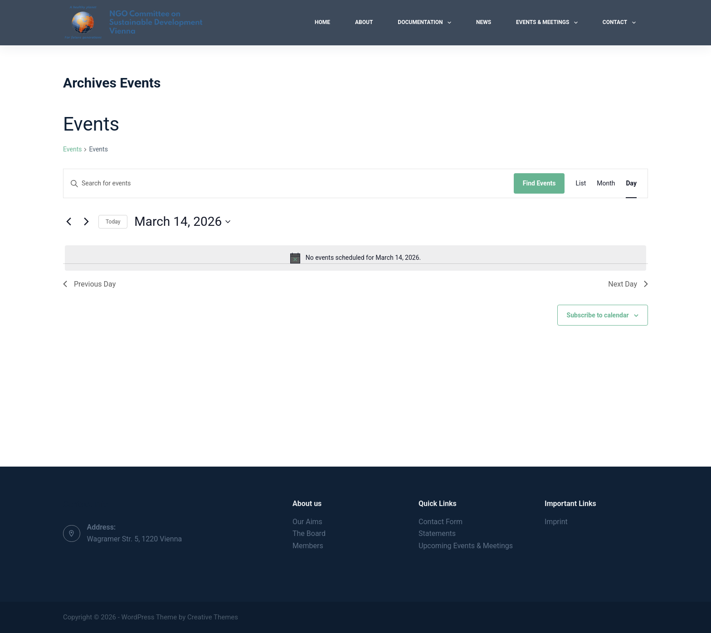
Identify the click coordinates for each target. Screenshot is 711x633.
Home (322, 22)
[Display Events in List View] (580, 183)
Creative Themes (212, 617)
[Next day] (86, 221)
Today (113, 222)
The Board (309, 533)
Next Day (628, 284)
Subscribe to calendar (598, 315)
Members (307, 545)
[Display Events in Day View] (631, 183)
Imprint (556, 521)
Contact (621, 22)
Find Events (539, 183)
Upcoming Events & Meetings (466, 545)
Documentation (426, 22)
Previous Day (89, 284)
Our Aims (307, 521)
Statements (437, 533)
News (483, 22)
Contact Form (441, 521)
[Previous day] (68, 221)
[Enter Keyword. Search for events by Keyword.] (288, 183)
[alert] (355, 258)
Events (72, 149)
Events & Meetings (548, 22)
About (364, 22)
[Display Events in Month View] (606, 183)
